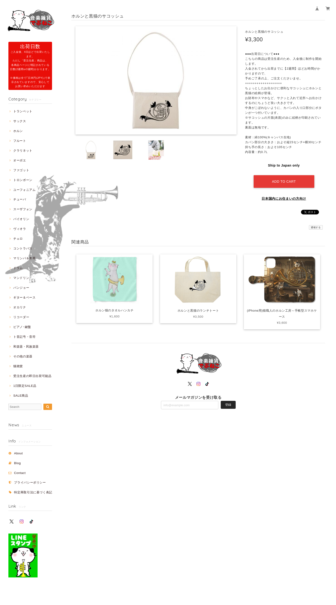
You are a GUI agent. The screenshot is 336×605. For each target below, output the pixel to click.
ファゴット (21, 170)
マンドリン (21, 278)
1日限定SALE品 (24, 386)
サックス (19, 121)
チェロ (18, 238)
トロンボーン (22, 180)
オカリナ (19, 307)
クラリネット (22, 150)
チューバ (19, 199)
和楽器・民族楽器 (26, 346)
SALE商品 (20, 395)
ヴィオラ (19, 229)
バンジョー (21, 287)
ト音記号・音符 (24, 336)
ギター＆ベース (24, 297)
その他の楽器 (22, 356)
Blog (17, 463)
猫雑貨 (18, 366)
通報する (316, 227)
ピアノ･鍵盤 (22, 327)
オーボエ (19, 160)
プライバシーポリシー (30, 482)
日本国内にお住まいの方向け (284, 198)
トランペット (22, 111)
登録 (228, 404)
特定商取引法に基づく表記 (33, 492)
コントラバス (22, 248)
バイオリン (21, 219)
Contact (20, 473)
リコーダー (21, 317)
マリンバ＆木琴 (24, 258)
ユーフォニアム (24, 190)
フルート (19, 140)
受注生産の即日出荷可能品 (32, 376)
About (18, 453)
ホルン (18, 131)
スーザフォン (22, 209)
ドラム (18, 268)
